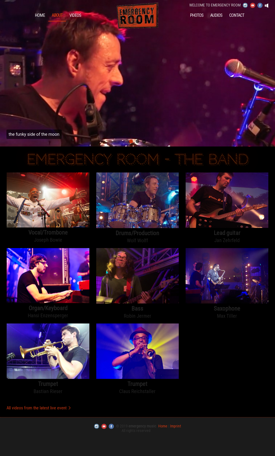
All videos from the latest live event (39, 407)
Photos (196, 15)
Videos (75, 15)
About (57, 15)
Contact (236, 15)
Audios (216, 15)
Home (40, 15)
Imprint (175, 426)
